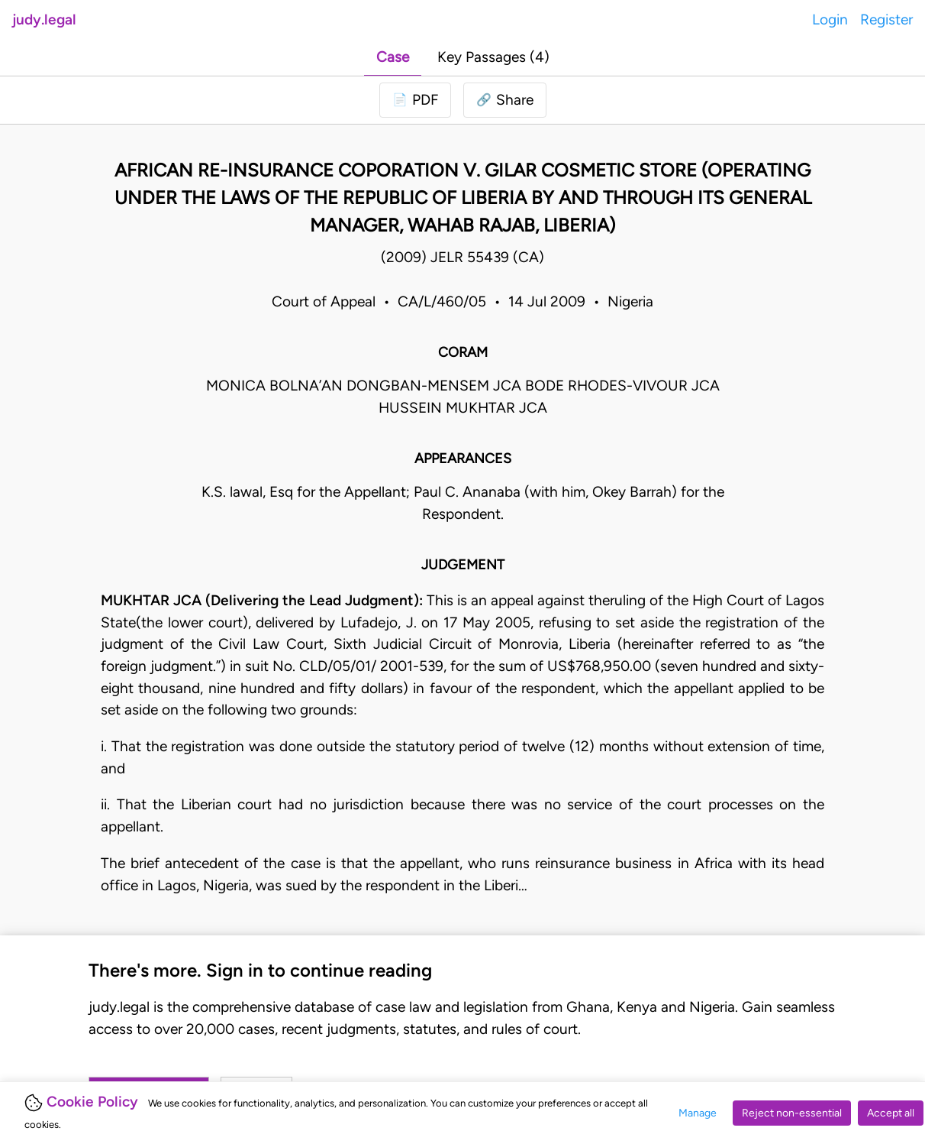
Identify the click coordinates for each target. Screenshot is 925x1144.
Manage (697, 1113)
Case (392, 57)
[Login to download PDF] (415, 100)
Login (830, 19)
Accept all (890, 1113)
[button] (504, 100)
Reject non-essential (792, 1113)
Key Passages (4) (493, 57)
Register (886, 19)
